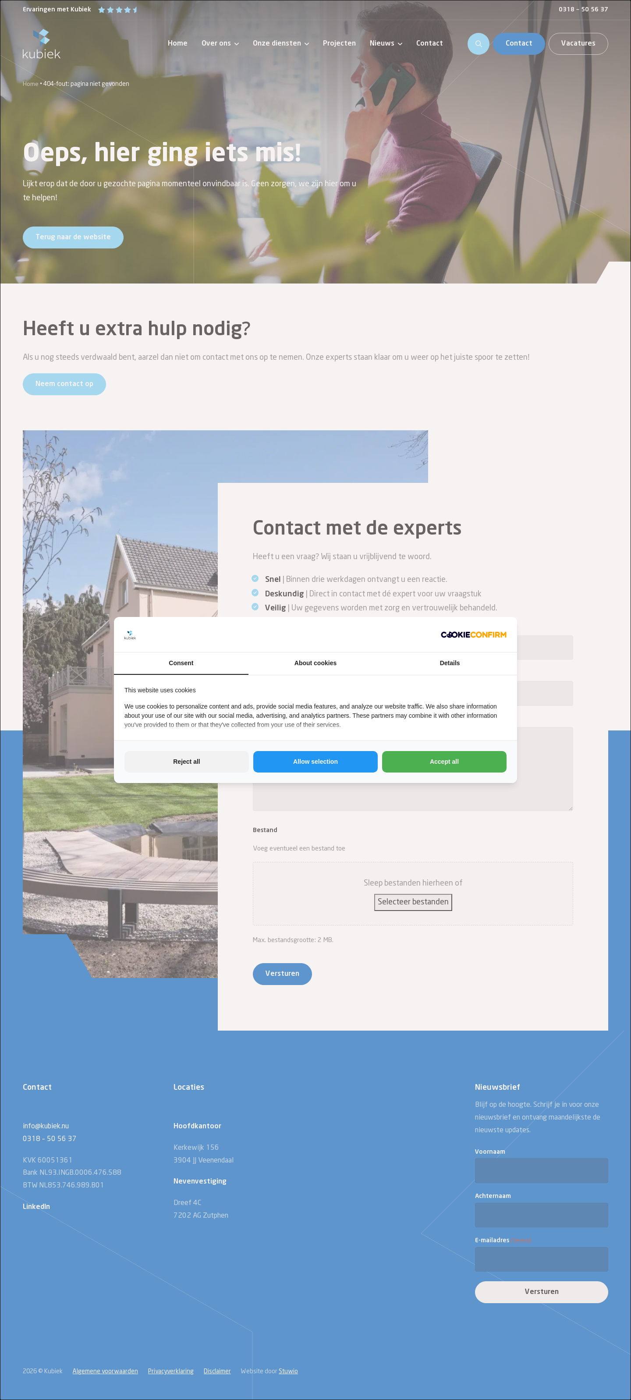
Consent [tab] (181, 662)
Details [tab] (450, 662)
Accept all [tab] (444, 761)
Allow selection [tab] (315, 761)
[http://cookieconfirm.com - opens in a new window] (474, 634)
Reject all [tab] (186, 761)
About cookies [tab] (315, 662)
